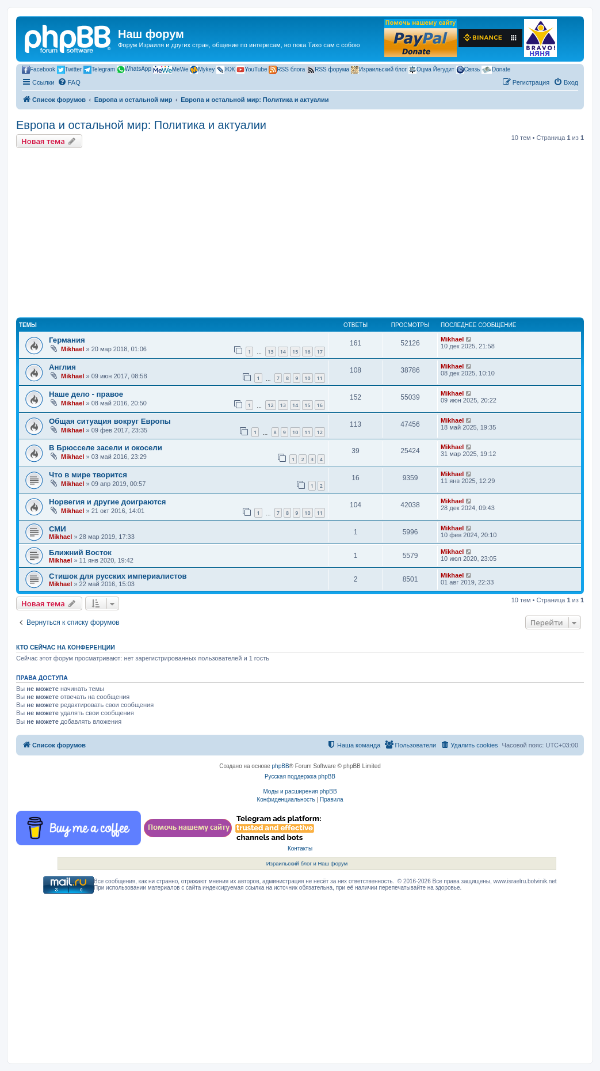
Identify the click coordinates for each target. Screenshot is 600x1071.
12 (270, 405)
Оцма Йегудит (431, 70)
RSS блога (287, 70)
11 (320, 378)
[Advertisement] (300, 234)
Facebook (38, 70)
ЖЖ (225, 70)
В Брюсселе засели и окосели (105, 447)
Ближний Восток (80, 552)
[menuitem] (69, 82)
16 (307, 351)
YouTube (251, 70)
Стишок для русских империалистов (118, 576)
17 (320, 351)
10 (307, 378)
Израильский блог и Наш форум (307, 863)
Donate (495, 70)
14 (283, 351)
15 (295, 351)
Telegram (99, 70)
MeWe (171, 70)
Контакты (300, 848)
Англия (62, 367)
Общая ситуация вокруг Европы (110, 421)
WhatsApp (134, 69)
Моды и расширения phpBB (300, 791)
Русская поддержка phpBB (300, 776)
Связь (468, 70)
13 (270, 351)
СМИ (57, 529)
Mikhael (72, 348)
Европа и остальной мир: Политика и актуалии (141, 125)
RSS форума (328, 70)
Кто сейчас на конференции (65, 647)
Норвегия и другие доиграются (107, 501)
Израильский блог (379, 70)
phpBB (280, 766)
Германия (67, 340)
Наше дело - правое (86, 394)
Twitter (69, 70)
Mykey (202, 70)
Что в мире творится (88, 474)
